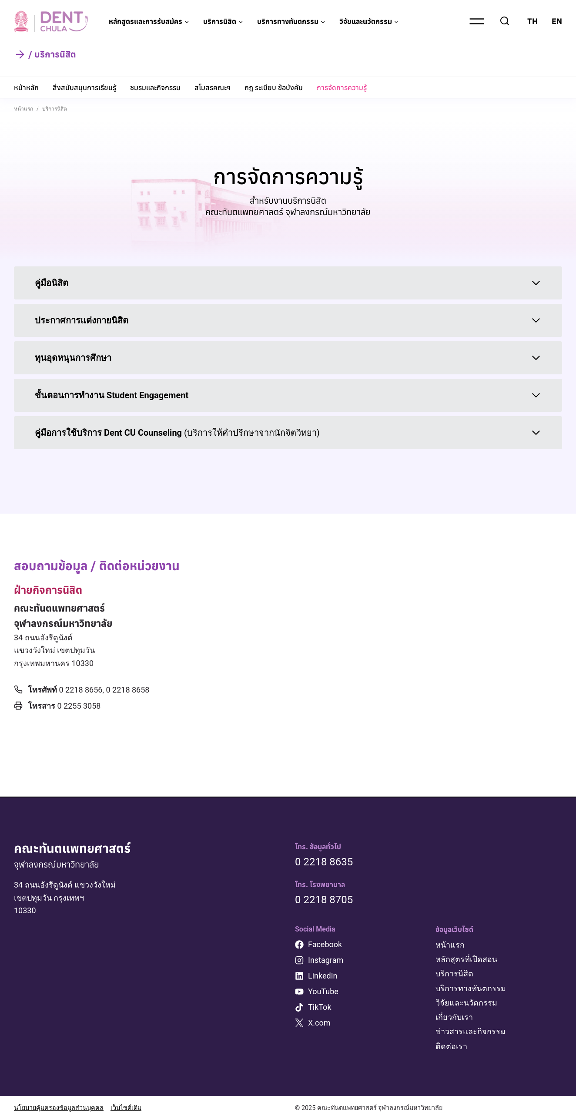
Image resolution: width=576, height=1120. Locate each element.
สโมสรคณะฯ (212, 87)
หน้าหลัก (26, 87)
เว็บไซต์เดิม (126, 1108)
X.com (319, 1022)
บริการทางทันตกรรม (470, 988)
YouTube (323, 991)
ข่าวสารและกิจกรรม (470, 1031)
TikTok (320, 1007)
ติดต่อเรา (451, 1046)
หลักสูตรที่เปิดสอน (466, 959)
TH (532, 21)
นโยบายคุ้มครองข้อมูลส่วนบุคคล (59, 1108)
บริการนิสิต (454, 973)
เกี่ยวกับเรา (454, 1017)
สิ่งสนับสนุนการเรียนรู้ (84, 87)
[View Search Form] (504, 21)
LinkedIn (323, 975)
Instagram (325, 960)
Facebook (325, 944)
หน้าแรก (450, 944)
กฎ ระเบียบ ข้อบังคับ (273, 87)
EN (557, 21)
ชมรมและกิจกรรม (155, 87)
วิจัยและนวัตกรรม (466, 1002)
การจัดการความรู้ (342, 87)
